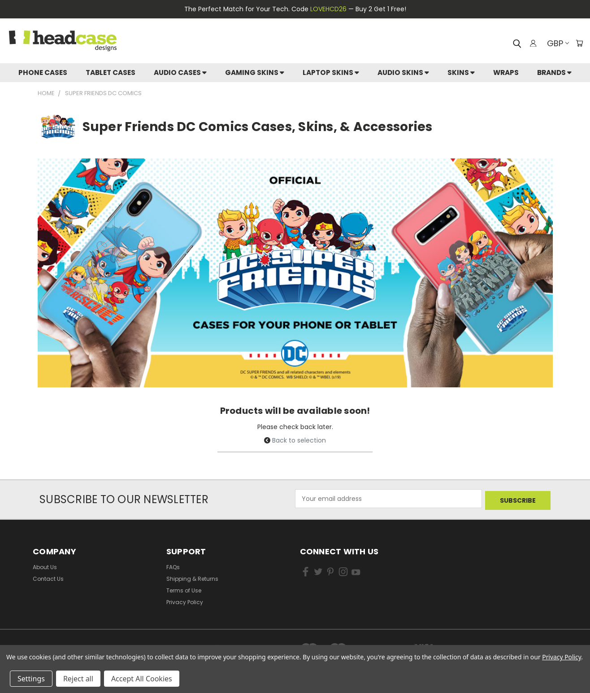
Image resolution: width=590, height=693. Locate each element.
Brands (554, 72)
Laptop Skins (331, 72)
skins (461, 72)
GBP (556, 43)
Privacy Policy (184, 600)
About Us (45, 565)
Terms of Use (183, 588)
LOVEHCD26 (328, 8)
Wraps (506, 72)
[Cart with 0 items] (578, 43)
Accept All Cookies (141, 679)
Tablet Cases (110, 72)
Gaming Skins (254, 72)
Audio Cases (180, 72)
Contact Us (48, 577)
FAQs (173, 565)
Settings (31, 679)
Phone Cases (42, 72)
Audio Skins (403, 72)
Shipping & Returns (192, 577)
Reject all (78, 679)
